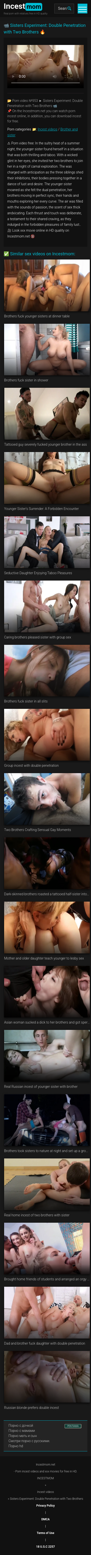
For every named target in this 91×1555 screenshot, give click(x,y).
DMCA (45, 1519)
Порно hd (15, 1446)
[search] (69, 8)
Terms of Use (45, 1533)
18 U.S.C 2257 (45, 1546)
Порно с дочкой (20, 1425)
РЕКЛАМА (73, 1426)
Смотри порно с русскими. (29, 1441)
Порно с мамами (21, 1431)
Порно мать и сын (22, 1436)
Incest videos (48, 129)
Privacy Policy (45, 1505)
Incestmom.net (45, 1464)
